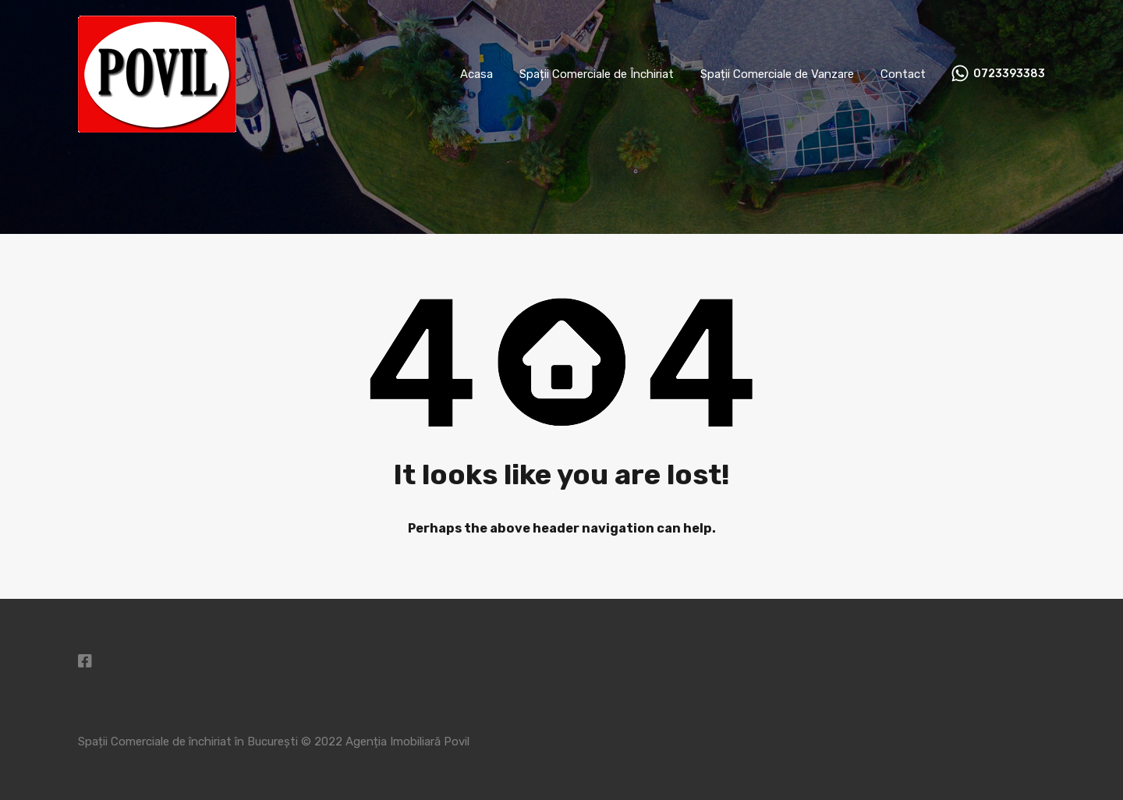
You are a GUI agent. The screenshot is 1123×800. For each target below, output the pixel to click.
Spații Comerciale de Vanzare (777, 74)
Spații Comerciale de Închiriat (596, 74)
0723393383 (1009, 74)
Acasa (476, 74)
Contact (903, 74)
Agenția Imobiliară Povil (407, 742)
